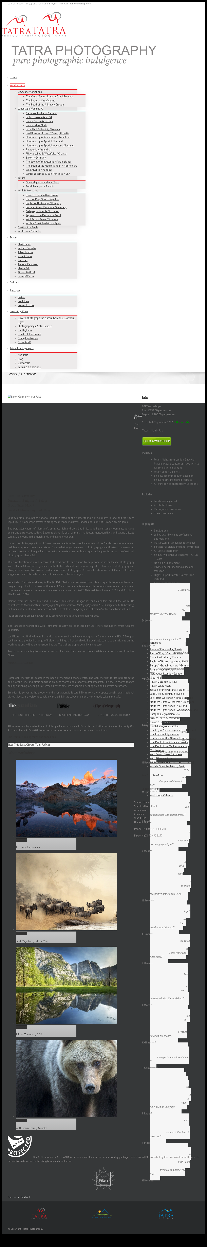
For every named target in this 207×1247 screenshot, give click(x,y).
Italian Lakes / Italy (36, 125)
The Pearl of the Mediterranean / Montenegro (51, 165)
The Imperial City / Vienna (40, 100)
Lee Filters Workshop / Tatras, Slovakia (47, 133)
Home (13, 77)
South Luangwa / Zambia (40, 186)
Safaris (21, 178)
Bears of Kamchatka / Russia (42, 195)
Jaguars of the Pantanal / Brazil (43, 215)
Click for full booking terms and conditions (32, 748)
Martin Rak (24, 268)
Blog (20, 359)
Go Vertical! (24, 342)
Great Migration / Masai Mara (42, 182)
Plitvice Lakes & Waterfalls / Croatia (46, 153)
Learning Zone (19, 311)
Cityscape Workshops (30, 92)
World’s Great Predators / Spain (43, 223)
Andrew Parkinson (28, 264)
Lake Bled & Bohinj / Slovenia (43, 129)
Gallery (14, 282)
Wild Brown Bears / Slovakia (42, 219)
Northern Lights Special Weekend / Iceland (50, 145)
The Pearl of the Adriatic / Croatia (45, 104)
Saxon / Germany (36, 157)
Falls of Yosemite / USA (39, 117)
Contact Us (24, 363)
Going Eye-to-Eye (28, 338)
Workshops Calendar (29, 231)
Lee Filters (23, 301)
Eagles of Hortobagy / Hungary (43, 203)
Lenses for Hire (26, 305)
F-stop (21, 297)
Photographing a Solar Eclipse (35, 326)
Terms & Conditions (29, 367)
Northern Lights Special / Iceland (44, 141)
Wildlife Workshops (29, 190)
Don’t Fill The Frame (29, 334)
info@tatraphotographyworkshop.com (70, 3)
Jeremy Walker (26, 276)
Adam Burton (25, 252)
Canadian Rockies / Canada (41, 113)
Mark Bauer (24, 244)
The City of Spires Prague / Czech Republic (50, 96)
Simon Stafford (26, 272)
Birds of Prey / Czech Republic (42, 199)
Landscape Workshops (30, 108)
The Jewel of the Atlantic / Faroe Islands (49, 161)
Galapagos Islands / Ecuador (42, 211)
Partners (15, 290)
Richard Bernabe (27, 248)
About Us (23, 355)
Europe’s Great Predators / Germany (46, 207)
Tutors (14, 237)
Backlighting (25, 330)
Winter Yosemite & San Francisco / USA (48, 173)
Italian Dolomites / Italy (39, 121)
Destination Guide (28, 227)
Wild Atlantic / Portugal (39, 169)
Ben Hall (22, 260)
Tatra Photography (22, 348)
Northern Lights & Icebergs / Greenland (48, 137)
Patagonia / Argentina (38, 149)
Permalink (21, 851)
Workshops (17, 85)
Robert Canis (25, 256)
